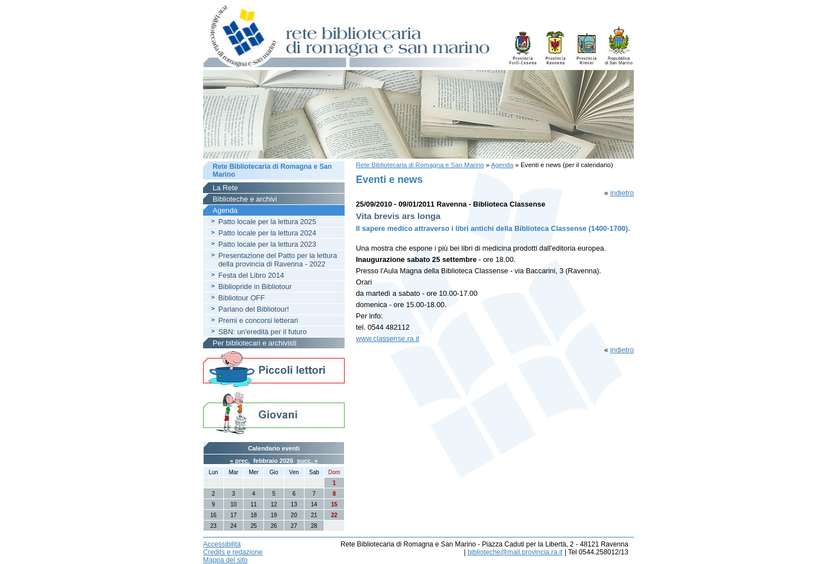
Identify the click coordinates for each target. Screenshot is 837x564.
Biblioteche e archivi (245, 199)
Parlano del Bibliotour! (253, 309)
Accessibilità (222, 544)
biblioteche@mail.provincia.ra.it (515, 552)
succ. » (307, 460)
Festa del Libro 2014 (251, 275)
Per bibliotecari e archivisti (255, 343)
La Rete (225, 187)
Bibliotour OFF (241, 298)
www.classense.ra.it (387, 338)
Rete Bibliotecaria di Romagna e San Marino (420, 164)
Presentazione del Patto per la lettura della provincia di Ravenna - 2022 (277, 259)
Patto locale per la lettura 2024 (267, 233)
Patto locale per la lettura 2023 (267, 244)
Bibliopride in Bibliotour (255, 286)
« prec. (240, 460)
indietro (622, 193)
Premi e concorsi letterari (258, 320)
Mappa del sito (225, 560)
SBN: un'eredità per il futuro (262, 331)
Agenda (502, 164)
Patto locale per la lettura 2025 (267, 221)
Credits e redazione (232, 552)
